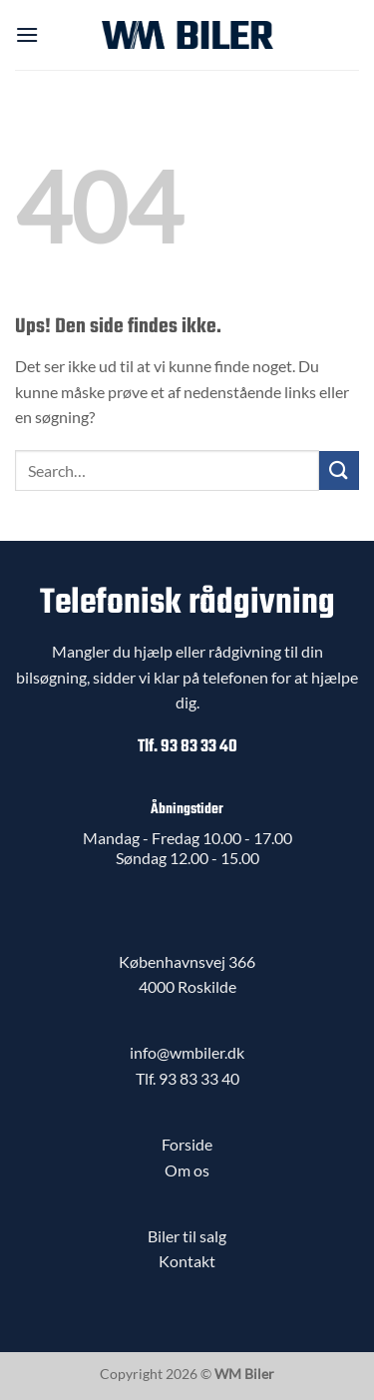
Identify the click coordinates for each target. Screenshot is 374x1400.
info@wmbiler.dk (187, 1052)
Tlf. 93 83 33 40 (187, 746)
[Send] (339, 470)
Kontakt (187, 1260)
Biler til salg (187, 1235)
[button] (27, 34)
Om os (187, 1170)
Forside (187, 1144)
